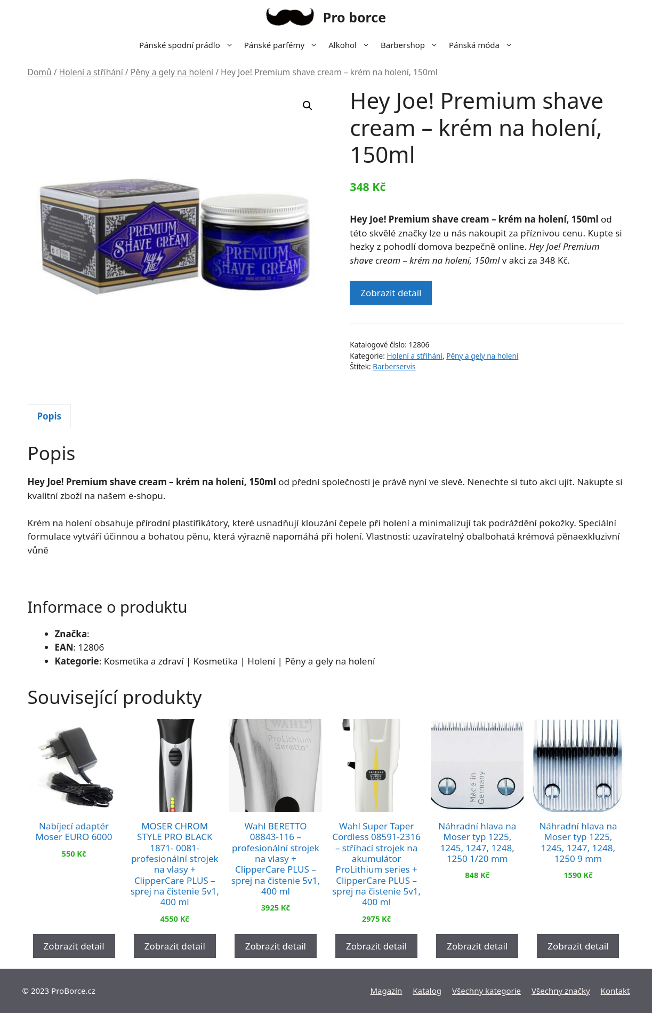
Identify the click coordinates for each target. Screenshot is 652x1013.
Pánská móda (483, 45)
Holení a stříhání (91, 72)
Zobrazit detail (390, 293)
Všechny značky (561, 990)
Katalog (427, 990)
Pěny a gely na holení (172, 72)
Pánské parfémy (283, 45)
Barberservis (394, 366)
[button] (307, 105)
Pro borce (354, 17)
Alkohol (351, 45)
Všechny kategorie (486, 990)
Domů (40, 72)
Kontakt (615, 990)
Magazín (386, 990)
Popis (49, 416)
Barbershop (412, 45)
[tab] (49, 416)
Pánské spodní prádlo (189, 45)
